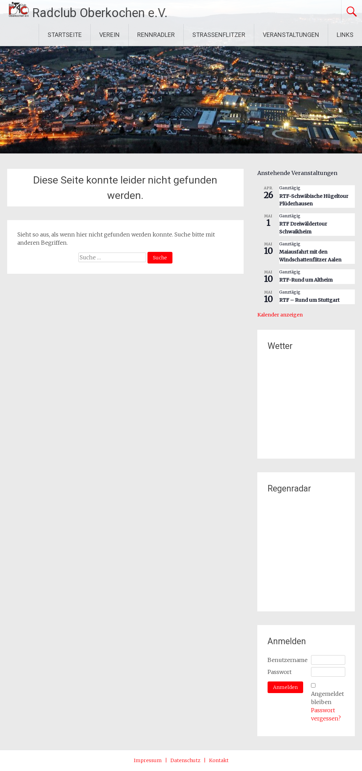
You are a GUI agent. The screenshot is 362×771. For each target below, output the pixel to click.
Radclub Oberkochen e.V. (100, 13)
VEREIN (109, 34)
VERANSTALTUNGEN (291, 34)
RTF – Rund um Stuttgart (309, 300)
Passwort (280, 671)
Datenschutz (185, 760)
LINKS (345, 34)
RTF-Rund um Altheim (306, 280)
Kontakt (219, 760)
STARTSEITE (65, 34)
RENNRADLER (156, 34)
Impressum (148, 760)
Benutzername (288, 660)
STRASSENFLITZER (218, 34)
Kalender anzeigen (280, 315)
